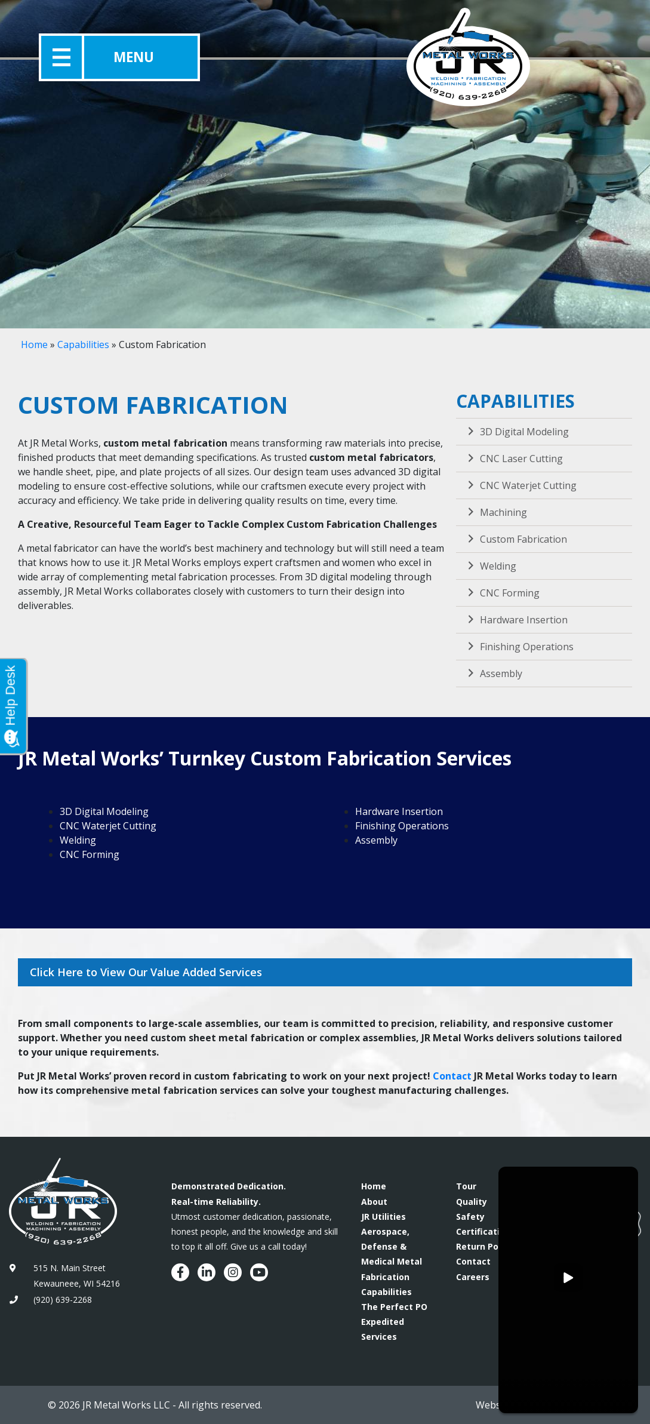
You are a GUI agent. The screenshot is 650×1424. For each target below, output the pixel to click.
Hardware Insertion (516, 619)
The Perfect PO (394, 1306)
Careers (472, 1276)
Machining (496, 512)
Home (34, 344)
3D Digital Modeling (517, 431)
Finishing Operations (519, 646)
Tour (466, 1186)
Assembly (493, 673)
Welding (490, 566)
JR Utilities (383, 1216)
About (374, 1201)
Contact (452, 1075)
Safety (470, 1216)
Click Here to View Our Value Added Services (146, 972)
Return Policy (484, 1246)
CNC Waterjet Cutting (521, 485)
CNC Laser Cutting (514, 458)
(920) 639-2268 (62, 1299)
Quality (471, 1201)
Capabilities (83, 344)
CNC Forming (502, 592)
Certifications (485, 1231)
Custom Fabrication (516, 539)
